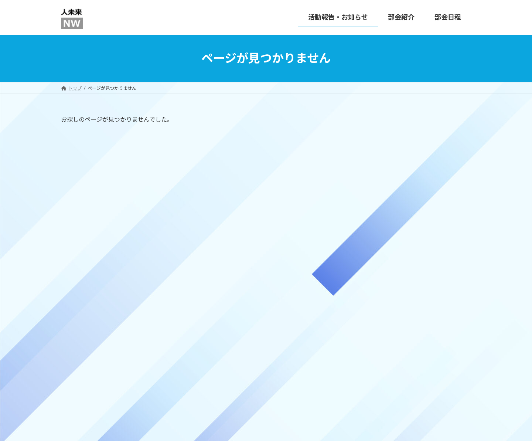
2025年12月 (376, 332)
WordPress (226, 428)
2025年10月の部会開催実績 (435, 217)
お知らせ (372, 277)
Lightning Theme (264, 428)
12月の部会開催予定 (426, 179)
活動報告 (372, 292)
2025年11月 (376, 347)
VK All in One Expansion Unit (314, 428)
